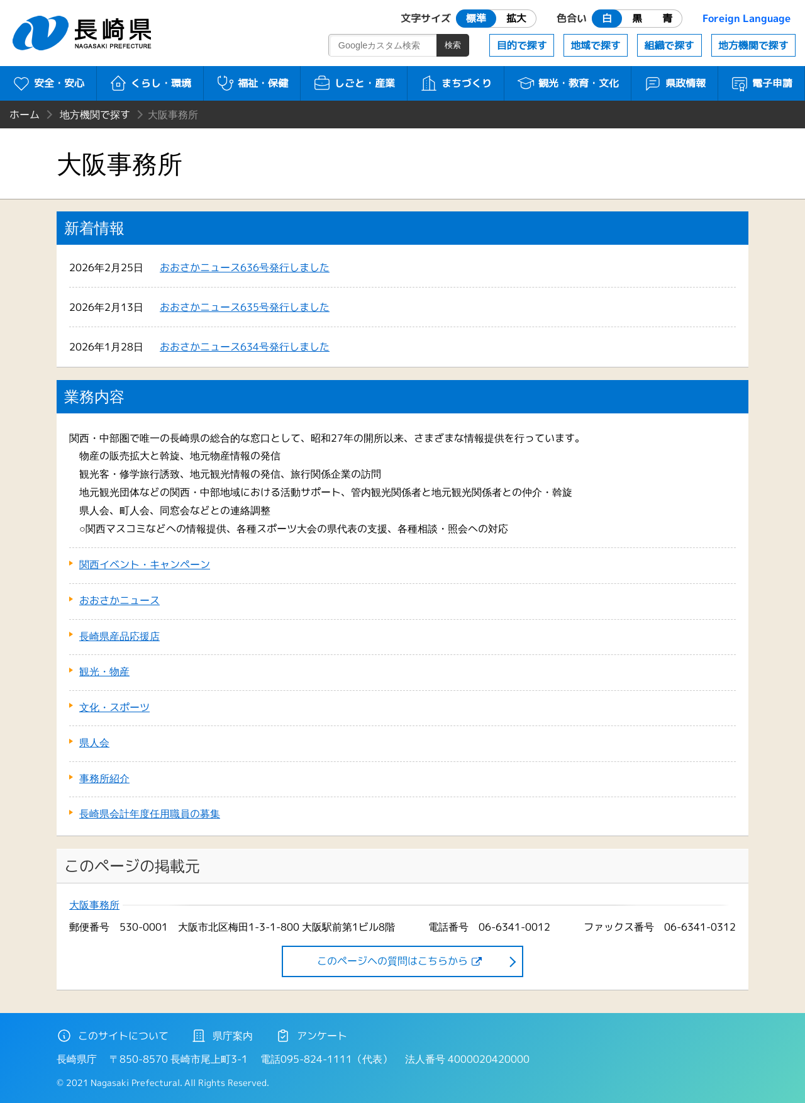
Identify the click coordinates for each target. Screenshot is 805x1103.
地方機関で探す (753, 45)
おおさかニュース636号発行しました (245, 267)
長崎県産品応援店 (119, 636)
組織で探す (669, 45)
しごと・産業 (354, 83)
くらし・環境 (150, 83)
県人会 (94, 742)
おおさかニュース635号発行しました (245, 307)
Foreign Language (746, 18)
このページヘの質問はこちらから (392, 961)
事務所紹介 (104, 778)
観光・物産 (104, 671)
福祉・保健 (252, 83)
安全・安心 (48, 83)
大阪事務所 (94, 905)
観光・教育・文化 (567, 83)
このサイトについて (113, 1035)
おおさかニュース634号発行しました (245, 347)
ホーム (24, 114)
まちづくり (455, 83)
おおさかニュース (119, 600)
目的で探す (522, 45)
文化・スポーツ (114, 707)
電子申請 (761, 83)
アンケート (311, 1035)
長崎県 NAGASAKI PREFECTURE (84, 33)
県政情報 (674, 83)
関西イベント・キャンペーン (144, 564)
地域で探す (595, 45)
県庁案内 (222, 1035)
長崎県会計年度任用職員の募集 (149, 813)
